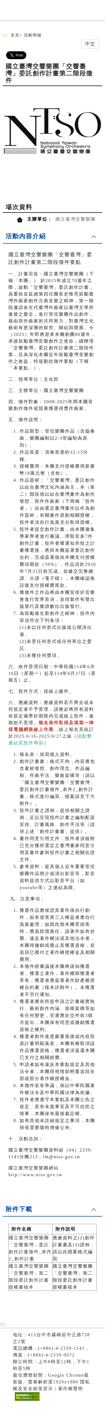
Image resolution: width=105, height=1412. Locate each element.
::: (5, 35)
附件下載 (19, 1209)
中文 (90, 44)
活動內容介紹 (26, 236)
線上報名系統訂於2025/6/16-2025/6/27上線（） (51, 736)
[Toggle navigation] (96, 12)
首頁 (15, 35)
